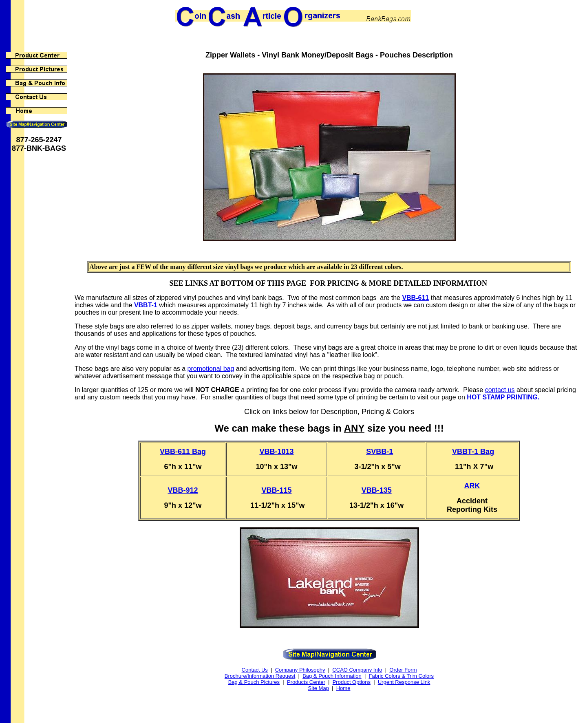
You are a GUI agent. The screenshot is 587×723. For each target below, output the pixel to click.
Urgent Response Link (404, 682)
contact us (500, 389)
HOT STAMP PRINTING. (503, 397)
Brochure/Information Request (260, 676)
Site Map (318, 688)
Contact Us (255, 670)
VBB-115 (276, 490)
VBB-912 (183, 490)
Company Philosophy (300, 670)
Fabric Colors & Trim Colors (401, 676)
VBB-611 (415, 297)
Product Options (352, 682)
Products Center (306, 682)
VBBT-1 (145, 305)
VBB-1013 (276, 451)
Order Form (403, 670)
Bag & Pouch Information (332, 676)
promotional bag (211, 368)
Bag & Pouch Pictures (254, 682)
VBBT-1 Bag (473, 451)
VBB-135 (377, 490)
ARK (472, 486)
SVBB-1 (379, 451)
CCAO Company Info (357, 670)
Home (343, 688)
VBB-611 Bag (183, 451)
